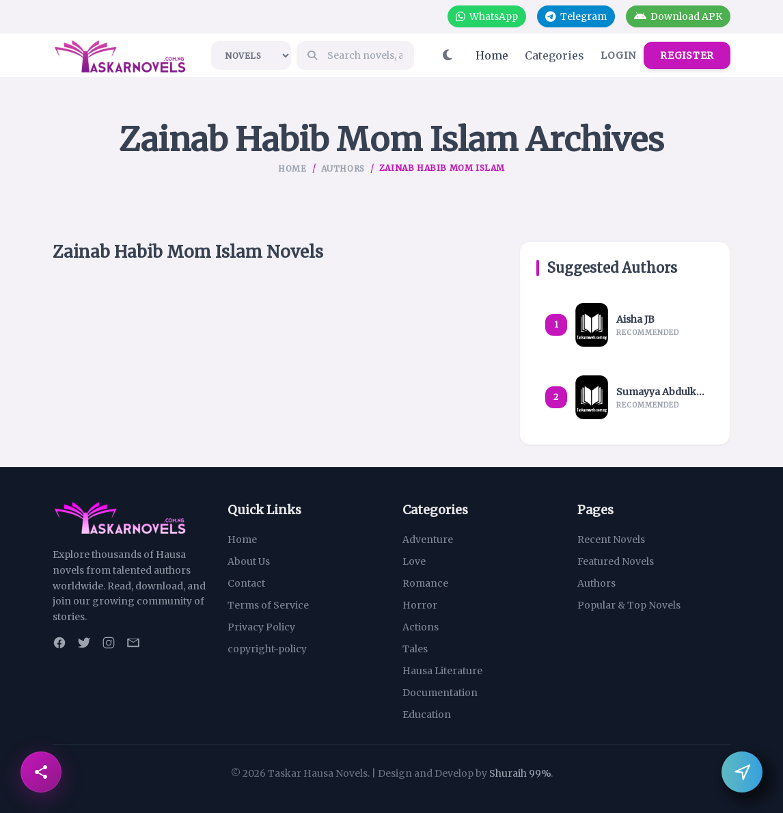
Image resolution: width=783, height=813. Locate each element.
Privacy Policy (261, 627)
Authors (343, 168)
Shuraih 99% (520, 773)
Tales (415, 649)
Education (426, 714)
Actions (420, 627)
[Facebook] (59, 643)
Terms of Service (268, 605)
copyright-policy (267, 649)
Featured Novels (615, 561)
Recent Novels (611, 539)
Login (618, 55)
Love (414, 561)
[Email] (133, 643)
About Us (249, 561)
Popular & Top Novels (629, 605)
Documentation (440, 693)
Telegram (576, 16)
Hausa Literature (442, 671)
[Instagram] (108, 643)
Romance (425, 583)
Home (492, 55)
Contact (246, 583)
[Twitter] (84, 643)
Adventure (427, 539)
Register (687, 55)
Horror (419, 605)
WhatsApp (486, 16)
